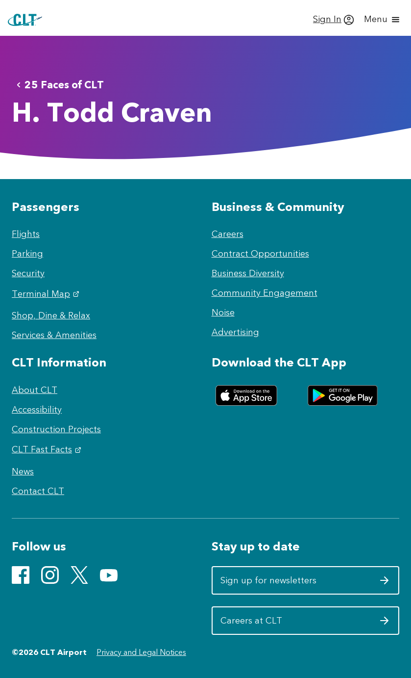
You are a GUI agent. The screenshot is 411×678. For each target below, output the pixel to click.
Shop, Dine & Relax (51, 315)
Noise (223, 312)
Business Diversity (248, 273)
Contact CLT (38, 491)
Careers (227, 234)
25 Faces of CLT (58, 84)
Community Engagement (264, 292)
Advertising (235, 332)
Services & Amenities (54, 335)
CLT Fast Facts (48, 449)
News (23, 471)
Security (28, 273)
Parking (27, 253)
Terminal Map (47, 293)
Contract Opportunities (260, 253)
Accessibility (37, 409)
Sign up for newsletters (305, 583)
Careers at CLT (305, 624)
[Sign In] (333, 19)
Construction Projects (56, 429)
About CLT (34, 390)
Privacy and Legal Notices (141, 652)
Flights (26, 234)
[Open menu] (382, 19)
